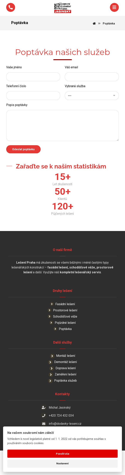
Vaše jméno (14, 71)
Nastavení (62, 463)
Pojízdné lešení (62, 333)
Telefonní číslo (16, 90)
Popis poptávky (16, 109)
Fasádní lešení (62, 315)
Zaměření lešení (62, 385)
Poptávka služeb (62, 391)
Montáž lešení (62, 367)
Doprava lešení (62, 379)
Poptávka (62, 340)
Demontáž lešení (62, 373)
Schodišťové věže (62, 327)
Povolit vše (62, 453)
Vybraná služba (75, 90)
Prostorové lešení (62, 321)
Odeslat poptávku (23, 153)
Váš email (71, 71)
